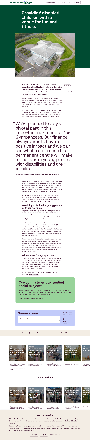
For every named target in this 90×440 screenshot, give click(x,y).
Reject (44, 434)
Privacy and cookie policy (57, 406)
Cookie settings (54, 435)
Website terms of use (74, 406)
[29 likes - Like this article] (65, 46)
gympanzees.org (34, 230)
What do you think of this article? (29, 274)
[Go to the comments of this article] (69, 46)
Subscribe (77, 2)
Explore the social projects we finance (31, 254)
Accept (34, 434)
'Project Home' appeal (31, 222)
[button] (88, 314)
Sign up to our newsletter (45, 391)
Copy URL (64, 288)
